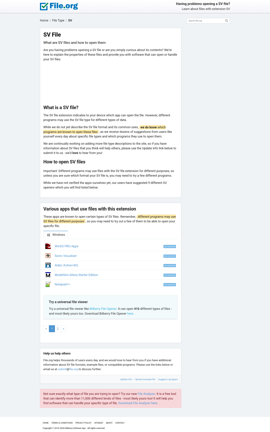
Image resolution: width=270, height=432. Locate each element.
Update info (126, 379)
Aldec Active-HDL (67, 265)
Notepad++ (62, 284)
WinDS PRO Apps (67, 246)
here (130, 313)
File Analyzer (146, 394)
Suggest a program (168, 379)
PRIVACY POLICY (83, 423)
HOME (46, 423)
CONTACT (120, 423)
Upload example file (145, 379)
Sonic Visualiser (66, 256)
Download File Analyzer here (137, 403)
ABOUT (109, 423)
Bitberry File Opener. (103, 309)
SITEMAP (98, 423)
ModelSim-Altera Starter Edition (76, 275)
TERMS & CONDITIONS (62, 423)
